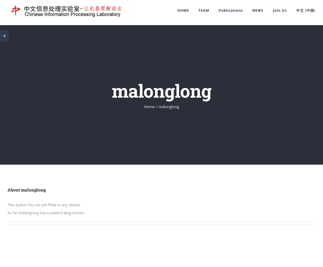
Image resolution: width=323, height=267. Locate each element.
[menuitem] (187, 10)
